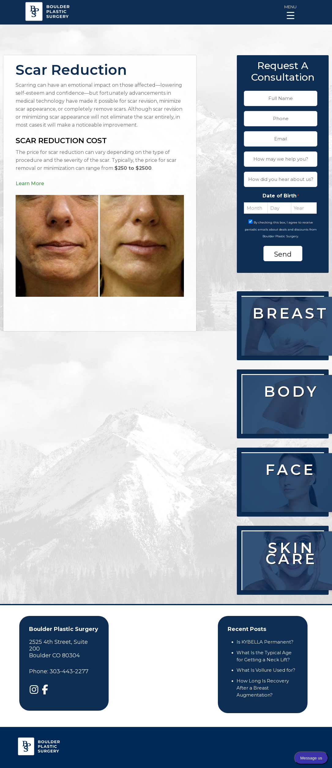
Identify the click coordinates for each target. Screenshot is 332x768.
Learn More (30, 183)
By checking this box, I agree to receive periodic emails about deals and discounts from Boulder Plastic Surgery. (281, 229)
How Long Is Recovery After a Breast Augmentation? (263, 688)
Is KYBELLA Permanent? (265, 642)
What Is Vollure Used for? (266, 670)
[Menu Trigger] (290, 11)
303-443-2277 (69, 671)
